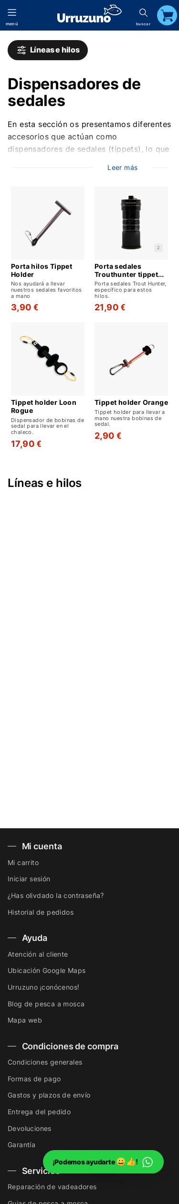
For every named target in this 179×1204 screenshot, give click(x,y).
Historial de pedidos (41, 912)
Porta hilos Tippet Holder (41, 270)
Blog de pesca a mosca (46, 1004)
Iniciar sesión (29, 879)
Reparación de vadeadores (52, 1187)
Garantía (21, 1145)
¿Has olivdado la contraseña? (56, 895)
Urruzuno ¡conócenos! (43, 987)
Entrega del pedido (39, 1112)
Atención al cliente (38, 954)
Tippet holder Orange (131, 402)
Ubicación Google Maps (46, 970)
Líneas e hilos (48, 50)
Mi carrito (23, 862)
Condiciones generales (45, 1062)
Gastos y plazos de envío (49, 1095)
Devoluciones (30, 1128)
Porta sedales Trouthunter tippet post (126, 271)
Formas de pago (34, 1079)
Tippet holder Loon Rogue (43, 406)
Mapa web (25, 1020)
